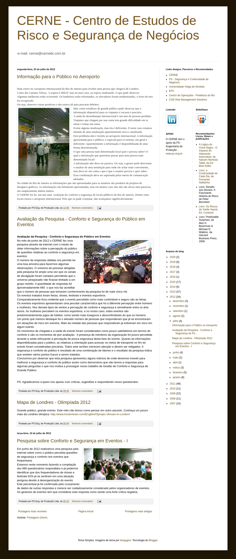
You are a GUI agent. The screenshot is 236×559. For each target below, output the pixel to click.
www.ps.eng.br (174, 153)
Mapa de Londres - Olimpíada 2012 (54, 402)
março (177, 367)
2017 (173, 271)
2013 (173, 291)
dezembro (179, 301)
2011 (173, 383)
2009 (173, 393)
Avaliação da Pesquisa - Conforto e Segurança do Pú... (192, 332)
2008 (173, 398)
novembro (179, 305)
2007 (173, 403)
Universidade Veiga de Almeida (186, 86)
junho (176, 352)
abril (175, 362)
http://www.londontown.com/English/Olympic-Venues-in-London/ (90, 414)
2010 (173, 388)
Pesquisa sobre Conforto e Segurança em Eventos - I (72, 440)
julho (176, 321)
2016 (173, 276)
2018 (173, 266)
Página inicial (85, 511)
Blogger (153, 540)
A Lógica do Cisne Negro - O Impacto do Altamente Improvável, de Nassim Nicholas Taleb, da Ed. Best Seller (208, 155)
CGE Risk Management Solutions (188, 99)
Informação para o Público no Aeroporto (58, 76)
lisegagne (125, 540)
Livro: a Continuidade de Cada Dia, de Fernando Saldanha (208, 176)
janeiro (177, 377)
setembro (178, 311)
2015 (173, 281)
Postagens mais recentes (32, 511)
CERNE (173, 75)
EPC (171, 90)
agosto (177, 315)
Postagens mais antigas (138, 511)
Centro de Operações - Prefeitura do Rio (192, 95)
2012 (173, 296)
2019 (173, 261)
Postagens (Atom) (37, 517)
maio (176, 357)
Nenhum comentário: (83, 208)
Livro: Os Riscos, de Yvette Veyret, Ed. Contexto (208, 209)
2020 (173, 257)
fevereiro (178, 372)
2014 (173, 286)
